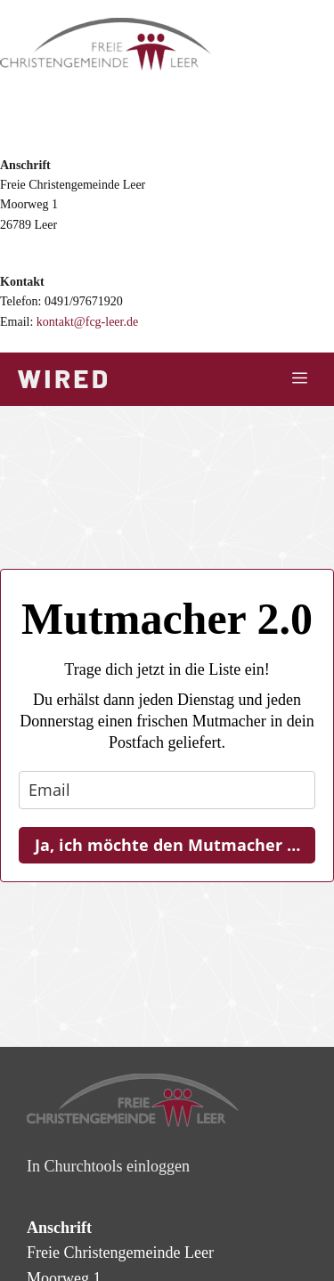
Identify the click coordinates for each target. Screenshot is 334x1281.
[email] (167, 790)
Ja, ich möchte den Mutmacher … (167, 844)
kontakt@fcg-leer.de (87, 321)
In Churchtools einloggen (108, 1166)
